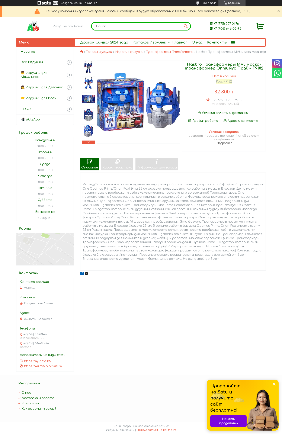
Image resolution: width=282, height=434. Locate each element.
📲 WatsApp (30, 119)
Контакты (217, 42)
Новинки (28, 52)
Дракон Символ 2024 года (104, 42)
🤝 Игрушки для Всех (38, 98)
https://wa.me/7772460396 (43, 365)
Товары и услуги (99, 52)
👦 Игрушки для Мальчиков (34, 75)
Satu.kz (164, 426)
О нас (197, 42)
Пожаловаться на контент (156, 429)
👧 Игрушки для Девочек (42, 87)
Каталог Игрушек (149, 42)
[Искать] (185, 26)
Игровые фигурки (129, 52)
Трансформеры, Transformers (169, 52)
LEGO (26, 109)
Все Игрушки (32, 62)
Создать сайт (71, 2)
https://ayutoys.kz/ (37, 361)
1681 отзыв (209, 2)
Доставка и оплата (38, 398)
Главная (179, 42)
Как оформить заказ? (39, 408)
